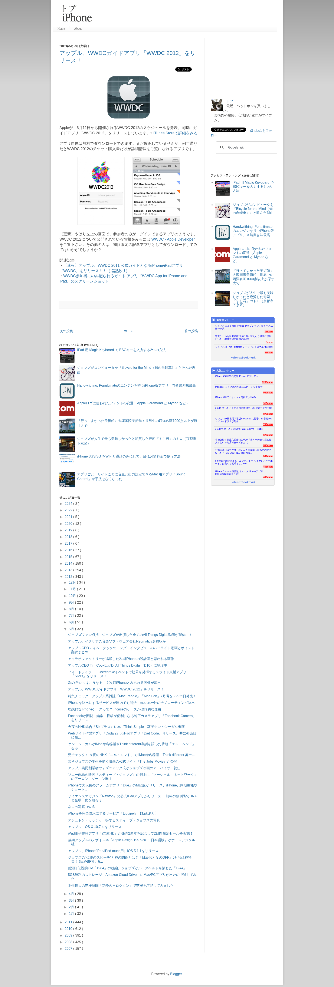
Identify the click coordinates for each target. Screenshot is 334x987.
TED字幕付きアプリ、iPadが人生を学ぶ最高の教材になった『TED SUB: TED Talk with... (243, 451)
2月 (72, 907)
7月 (72, 615)
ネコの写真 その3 (81, 807)
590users (268, 445)
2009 (69, 935)
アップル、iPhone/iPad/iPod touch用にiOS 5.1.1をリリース (113, 851)
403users (268, 477)
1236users (267, 382)
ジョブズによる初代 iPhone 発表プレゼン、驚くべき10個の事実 (244, 327)
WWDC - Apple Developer (173, 239)
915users (268, 403)
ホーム (129, 331)
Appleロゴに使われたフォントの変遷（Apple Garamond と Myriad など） (133, 403)
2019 (69, 530)
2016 (69, 550)
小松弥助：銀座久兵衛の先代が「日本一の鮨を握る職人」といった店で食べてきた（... (243, 441)
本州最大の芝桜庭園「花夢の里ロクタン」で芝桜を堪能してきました (121, 885)
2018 (69, 537)
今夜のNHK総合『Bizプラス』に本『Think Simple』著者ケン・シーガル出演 (126, 727)
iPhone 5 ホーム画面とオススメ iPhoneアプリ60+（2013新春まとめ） (239, 472)
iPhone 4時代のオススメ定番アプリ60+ (235, 397)
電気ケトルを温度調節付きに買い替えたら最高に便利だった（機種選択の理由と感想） (243, 337)
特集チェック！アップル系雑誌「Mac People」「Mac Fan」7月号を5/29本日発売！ (132, 696)
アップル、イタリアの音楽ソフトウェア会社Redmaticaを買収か (117, 641)
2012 (69, 576)
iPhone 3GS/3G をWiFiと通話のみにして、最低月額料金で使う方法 (128, 456)
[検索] (245, 147)
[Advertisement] (185, 14)
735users (268, 424)
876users (268, 414)
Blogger (176, 974)
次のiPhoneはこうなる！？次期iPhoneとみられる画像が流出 (114, 682)
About (78, 28)
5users (269, 342)
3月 (72, 900)
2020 (69, 523)
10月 (73, 596)
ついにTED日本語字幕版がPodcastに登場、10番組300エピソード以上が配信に (243, 420)
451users (268, 466)
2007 (69, 948)
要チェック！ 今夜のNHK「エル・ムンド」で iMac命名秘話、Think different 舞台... (131, 755)
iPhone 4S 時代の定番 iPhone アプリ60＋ (236, 376)
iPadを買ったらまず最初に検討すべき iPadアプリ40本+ (243, 409)
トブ (229, 101)
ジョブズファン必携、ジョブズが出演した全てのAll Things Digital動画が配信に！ (130, 635)
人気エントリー (223, 370)
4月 (72, 894)
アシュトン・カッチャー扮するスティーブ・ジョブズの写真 (114, 820)
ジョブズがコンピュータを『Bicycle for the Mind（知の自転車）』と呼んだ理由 (253, 209)
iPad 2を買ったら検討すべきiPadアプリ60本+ (239, 429)
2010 (69, 929)
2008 (69, 942)
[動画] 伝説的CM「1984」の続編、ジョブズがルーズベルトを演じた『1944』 (127, 868)
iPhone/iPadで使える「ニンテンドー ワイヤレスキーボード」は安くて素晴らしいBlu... (244, 462)
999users (268, 392)
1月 (72, 913)
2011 (69, 922)
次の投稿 (66, 331)
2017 (69, 543)
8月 (72, 609)
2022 (69, 510)
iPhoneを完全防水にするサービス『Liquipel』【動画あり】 (113, 813)
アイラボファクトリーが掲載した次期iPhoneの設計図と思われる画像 (121, 659)
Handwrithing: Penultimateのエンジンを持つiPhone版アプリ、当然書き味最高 (136, 385)
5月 (72, 629)
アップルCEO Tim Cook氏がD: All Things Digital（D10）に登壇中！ (119, 665)
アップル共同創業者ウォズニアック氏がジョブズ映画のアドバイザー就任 (124, 768)
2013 (69, 570)
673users (268, 435)
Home (61, 28)
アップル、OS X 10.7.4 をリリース (95, 827)
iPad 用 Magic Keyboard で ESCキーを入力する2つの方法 (121, 350)
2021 (69, 517)
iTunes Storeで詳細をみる (175, 133)
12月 (73, 582)
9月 (72, 602)
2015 (69, 557)
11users (269, 331)
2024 (69, 503)
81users (269, 352)
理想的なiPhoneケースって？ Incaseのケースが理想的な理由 (114, 709)
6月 (72, 622)
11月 (73, 589)
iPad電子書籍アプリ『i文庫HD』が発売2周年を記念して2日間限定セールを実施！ (130, 833)
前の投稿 (191, 331)
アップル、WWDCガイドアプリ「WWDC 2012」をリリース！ (116, 689)
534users (268, 456)
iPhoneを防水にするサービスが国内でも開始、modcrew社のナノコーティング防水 (131, 702)
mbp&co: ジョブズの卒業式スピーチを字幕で (238, 387)
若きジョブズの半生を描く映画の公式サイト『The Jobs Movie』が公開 (122, 761)
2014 (69, 563)
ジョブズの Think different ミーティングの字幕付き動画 (244, 347)
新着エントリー (223, 319)
